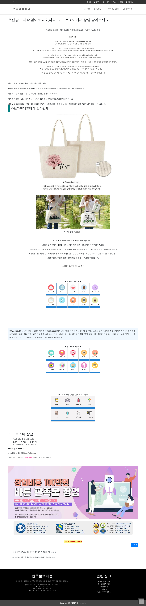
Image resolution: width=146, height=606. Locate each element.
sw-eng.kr (82, 603)
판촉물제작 (98, 9)
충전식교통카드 (104, 581)
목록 (134, 545)
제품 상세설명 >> (73, 266)
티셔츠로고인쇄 (55, 334)
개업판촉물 (104, 587)
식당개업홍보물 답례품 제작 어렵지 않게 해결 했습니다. (34, 557)
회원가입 (129, 2)
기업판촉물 (127, 9)
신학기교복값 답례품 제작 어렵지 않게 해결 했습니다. (33, 552)
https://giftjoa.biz (29, 453)
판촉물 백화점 (21, 9)
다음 (19, 457)
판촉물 (87, 9)
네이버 (12, 457)
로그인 (120, 2)
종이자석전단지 (104, 584)
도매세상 (103, 589)
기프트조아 (78, 232)
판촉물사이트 (113, 9)
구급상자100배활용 (103, 592)
